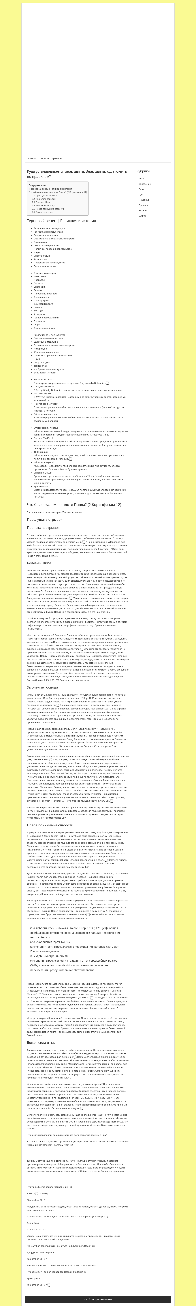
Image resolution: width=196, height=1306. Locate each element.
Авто (141, 178)
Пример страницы (51, 158)
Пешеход (144, 199)
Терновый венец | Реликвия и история (51, 188)
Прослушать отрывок (46, 195)
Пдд (141, 194)
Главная (31, 158)
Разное (143, 210)
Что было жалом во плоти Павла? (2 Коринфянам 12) (59, 192)
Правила (143, 205)
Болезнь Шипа (43, 202)
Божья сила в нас (44, 212)
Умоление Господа (45, 205)
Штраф (143, 215)
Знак (141, 189)
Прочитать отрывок (46, 199)
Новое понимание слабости (50, 209)
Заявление (145, 183)
